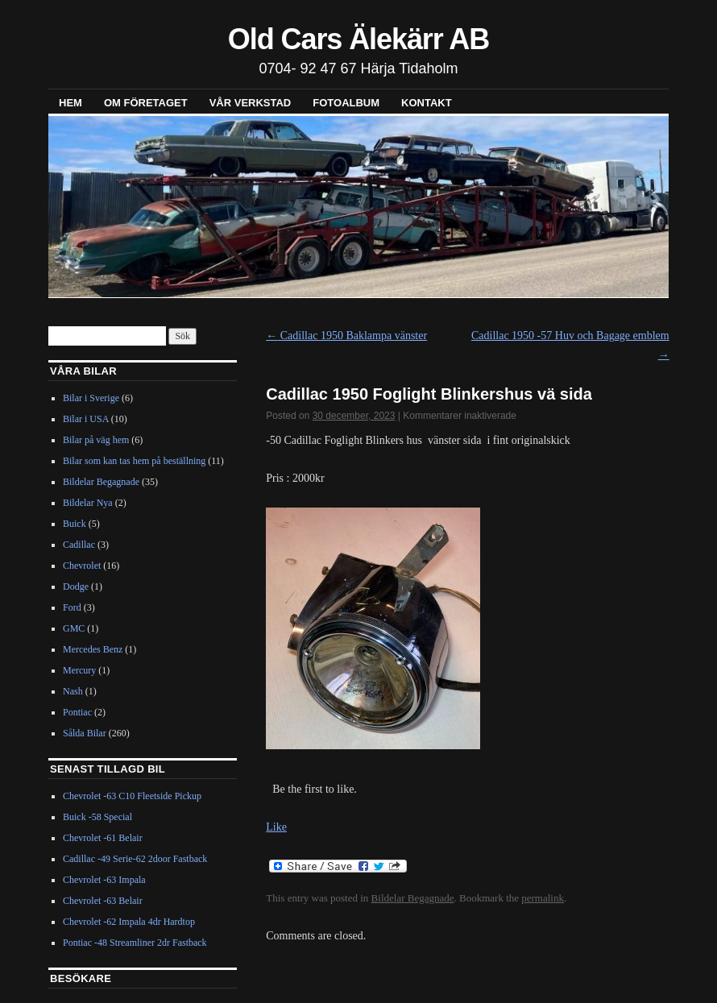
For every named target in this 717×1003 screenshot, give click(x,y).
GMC (74, 628)
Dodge (76, 586)
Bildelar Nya (88, 502)
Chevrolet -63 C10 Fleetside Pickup (132, 796)
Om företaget (146, 103)
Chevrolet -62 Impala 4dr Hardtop (129, 921)
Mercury (79, 670)
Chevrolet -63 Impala (104, 879)
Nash (73, 691)
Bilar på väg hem (96, 440)
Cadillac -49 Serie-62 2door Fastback (135, 858)
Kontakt (426, 103)
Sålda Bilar (84, 733)
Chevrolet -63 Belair (103, 900)
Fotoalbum (346, 103)
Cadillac (79, 544)
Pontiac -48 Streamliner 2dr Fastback (135, 942)
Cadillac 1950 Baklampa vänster (346, 335)
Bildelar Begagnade (412, 898)
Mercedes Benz (92, 649)
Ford (72, 607)
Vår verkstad (250, 103)
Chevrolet (82, 565)
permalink (542, 898)
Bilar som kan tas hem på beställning (134, 460)
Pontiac (77, 712)
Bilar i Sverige (91, 398)
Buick (74, 523)
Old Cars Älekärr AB (358, 39)
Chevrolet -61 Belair (103, 837)
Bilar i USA (86, 419)
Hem (70, 103)
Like (276, 827)
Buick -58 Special (97, 817)
